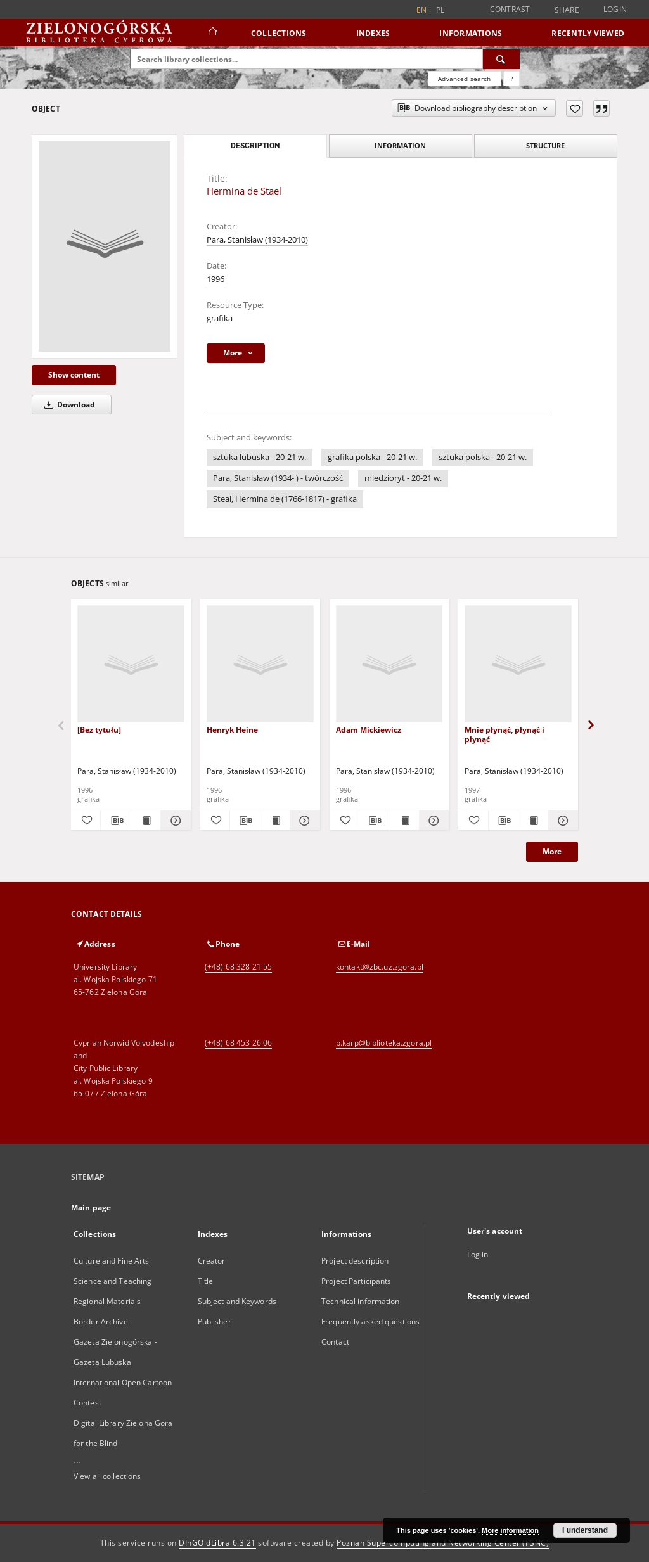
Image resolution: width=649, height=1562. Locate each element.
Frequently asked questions (370, 1321)
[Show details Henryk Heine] (303, 820)
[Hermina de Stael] (104, 246)
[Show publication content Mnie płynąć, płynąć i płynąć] (533, 820)
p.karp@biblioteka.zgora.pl (384, 1042)
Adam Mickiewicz (368, 729)
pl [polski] (440, 10)
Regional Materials (107, 1301)
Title (206, 1281)
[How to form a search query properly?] (511, 78)
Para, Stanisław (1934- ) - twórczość (278, 478)
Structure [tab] (545, 145)
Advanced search (464, 78)
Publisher (214, 1321)
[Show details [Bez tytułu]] (173, 820)
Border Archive (101, 1321)
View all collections (107, 1476)
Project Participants (356, 1281)
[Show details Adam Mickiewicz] (432, 820)
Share (567, 10)
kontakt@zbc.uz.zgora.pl (379, 966)
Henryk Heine (232, 729)
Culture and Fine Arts (112, 1260)
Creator (212, 1260)
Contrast (510, 9)
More (552, 851)
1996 (215, 279)
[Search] (501, 59)
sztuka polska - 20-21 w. (483, 457)
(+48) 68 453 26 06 (238, 1042)
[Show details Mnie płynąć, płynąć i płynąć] (561, 820)
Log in (478, 1254)
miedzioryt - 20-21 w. (403, 478)
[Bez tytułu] (99, 729)
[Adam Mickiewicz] (389, 664)
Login (615, 9)
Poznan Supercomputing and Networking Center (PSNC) (443, 1542)
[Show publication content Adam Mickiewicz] (403, 820)
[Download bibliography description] (115, 820)
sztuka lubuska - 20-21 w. (259, 457)
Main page (91, 1207)
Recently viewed (587, 33)
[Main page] (212, 33)
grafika (220, 318)
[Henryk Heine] (260, 664)
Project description (355, 1260)
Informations (470, 33)
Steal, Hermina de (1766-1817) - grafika (285, 499)
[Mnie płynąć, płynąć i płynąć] (518, 664)
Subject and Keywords (237, 1301)
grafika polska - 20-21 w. (372, 457)
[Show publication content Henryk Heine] (275, 820)
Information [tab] (400, 145)
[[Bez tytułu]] (131, 664)
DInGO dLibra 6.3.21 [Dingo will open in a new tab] (217, 1542)
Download (67, 404)
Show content (74, 374)
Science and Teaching (112, 1281)
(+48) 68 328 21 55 (238, 966)
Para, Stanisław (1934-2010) (257, 239)
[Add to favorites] (574, 108)
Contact (335, 1341)
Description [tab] (255, 145)
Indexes (373, 33)
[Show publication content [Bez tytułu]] (145, 820)
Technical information (360, 1301)
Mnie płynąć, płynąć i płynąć (504, 734)
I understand (585, 1530)
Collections (279, 33)
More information (510, 1530)
